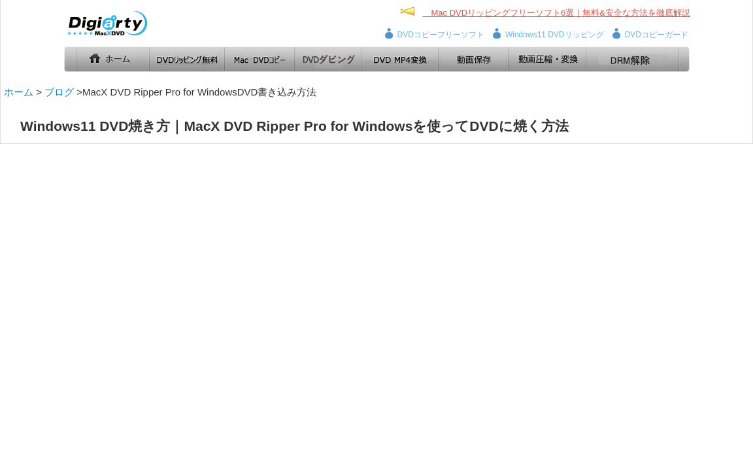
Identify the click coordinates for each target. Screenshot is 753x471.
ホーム (18, 91)
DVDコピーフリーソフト (440, 34)
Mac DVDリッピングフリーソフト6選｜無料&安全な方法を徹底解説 (560, 13)
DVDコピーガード (656, 34)
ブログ (59, 91)
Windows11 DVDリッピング (554, 34)
